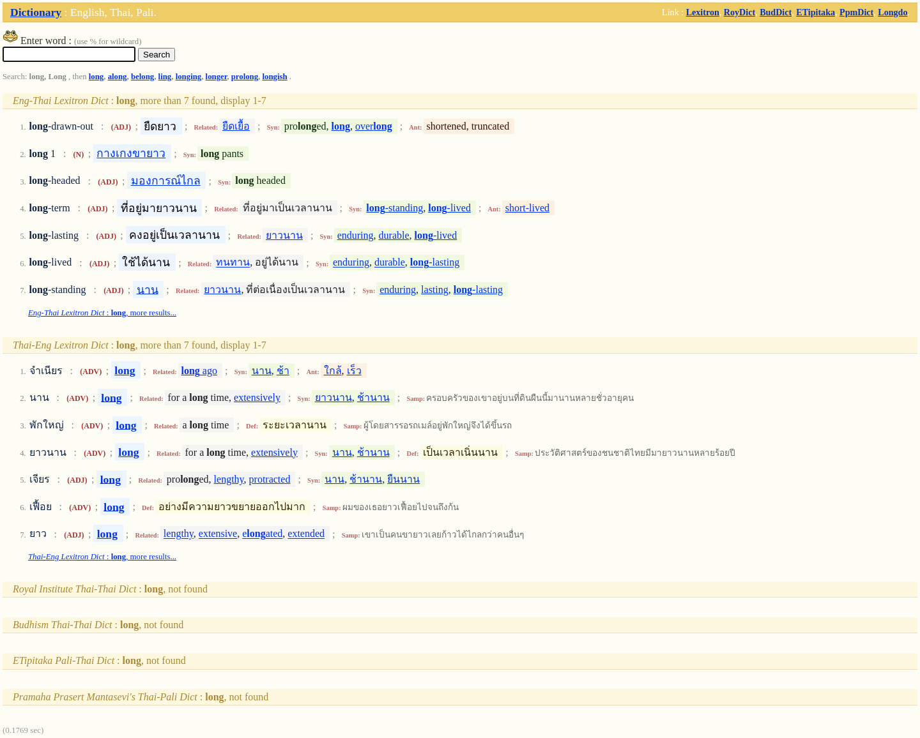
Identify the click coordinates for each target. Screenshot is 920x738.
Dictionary (35, 12)
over (373, 126)
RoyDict (739, 12)
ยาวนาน (284, 235)
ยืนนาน (403, 479)
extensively (257, 397)
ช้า (283, 370)
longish (275, 76)
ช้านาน (373, 397)
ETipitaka (815, 12)
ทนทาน (233, 262)
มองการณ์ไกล (166, 180)
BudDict (776, 12)
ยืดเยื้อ (236, 126)
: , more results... (102, 312)
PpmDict (856, 12)
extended (306, 534)
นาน (147, 289)
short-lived (527, 207)
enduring (355, 235)
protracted (270, 479)
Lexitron (702, 12)
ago (199, 370)
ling (165, 76)
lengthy (229, 479)
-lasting (434, 262)
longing (189, 76)
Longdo (892, 12)
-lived (449, 207)
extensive (218, 534)
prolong (244, 76)
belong (142, 76)
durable (394, 235)
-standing (394, 207)
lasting (434, 289)
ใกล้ (333, 370)
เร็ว (354, 370)
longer (216, 76)
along (117, 76)
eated (262, 534)
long (96, 76)
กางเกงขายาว (130, 153)
